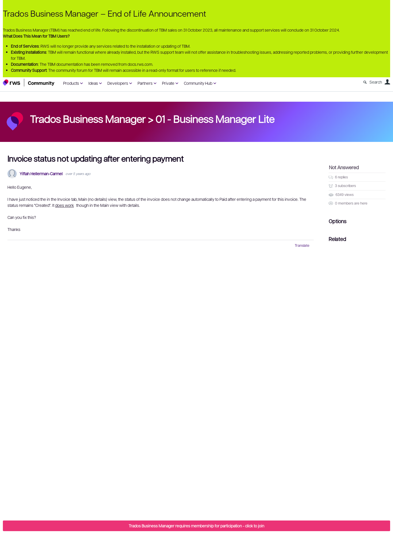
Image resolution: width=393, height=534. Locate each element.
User (387, 82)
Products (71, 83)
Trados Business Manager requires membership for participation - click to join (196, 525)
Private (168, 83)
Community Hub (198, 83)
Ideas (93, 83)
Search (375, 81)
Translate (302, 245)
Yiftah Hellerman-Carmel (41, 173)
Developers (117, 83)
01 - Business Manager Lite (214, 118)
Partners (145, 83)
